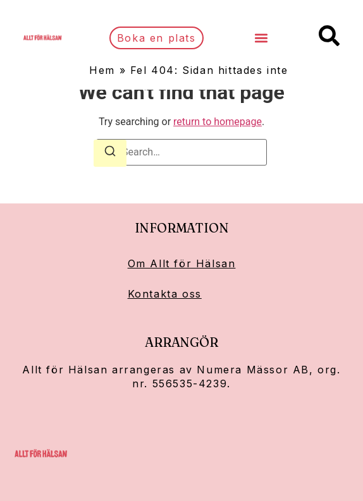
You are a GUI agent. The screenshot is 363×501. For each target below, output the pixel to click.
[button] (260, 38)
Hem (102, 70)
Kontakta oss (165, 293)
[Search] (110, 153)
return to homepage (217, 122)
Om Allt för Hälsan (182, 263)
